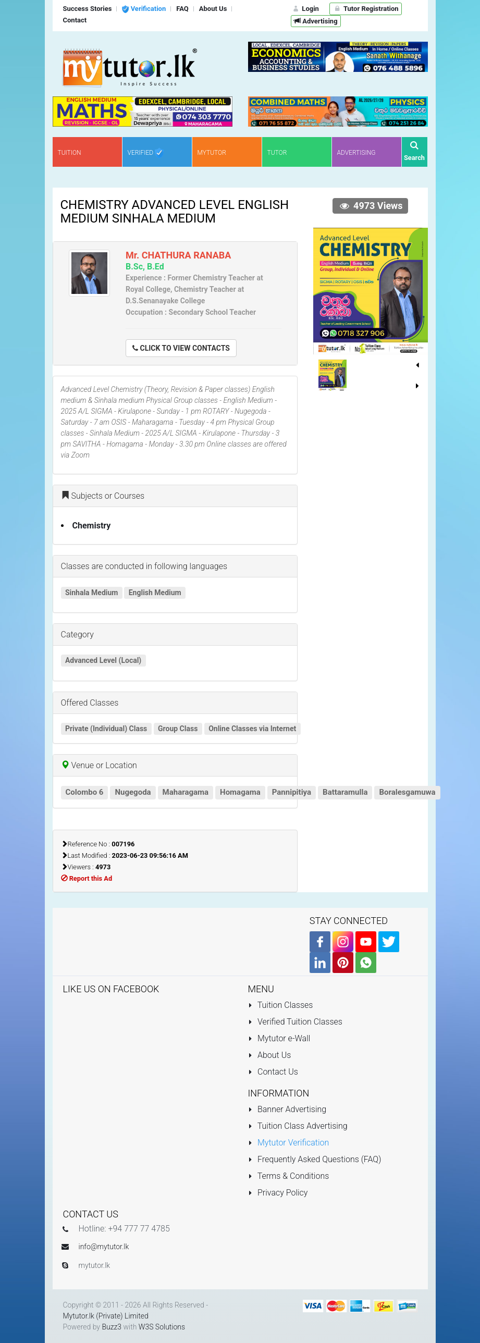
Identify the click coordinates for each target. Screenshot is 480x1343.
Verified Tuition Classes (295, 1022)
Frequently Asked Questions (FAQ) (314, 1159)
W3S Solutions (162, 1327)
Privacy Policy (278, 1193)
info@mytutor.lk (104, 1246)
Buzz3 (111, 1327)
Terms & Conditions (288, 1176)
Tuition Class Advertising (298, 1126)
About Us (269, 1055)
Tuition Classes (280, 1005)
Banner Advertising (287, 1109)
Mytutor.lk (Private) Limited (106, 1316)
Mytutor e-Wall (279, 1038)
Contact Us (273, 1072)
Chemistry (91, 526)
